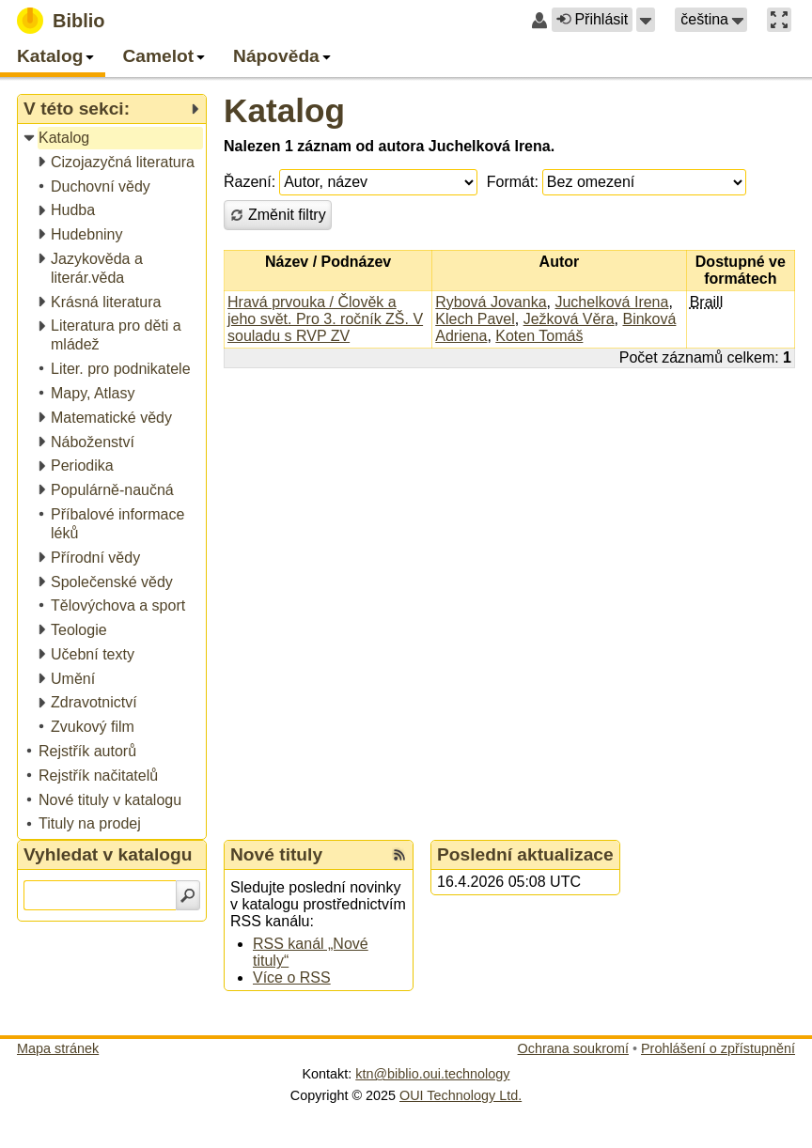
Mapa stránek (58, 1048)
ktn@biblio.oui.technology (432, 1073)
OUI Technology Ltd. (460, 1095)
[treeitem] (113, 138)
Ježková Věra (569, 319)
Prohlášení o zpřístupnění (718, 1048)
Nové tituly (276, 854)
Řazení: (249, 182)
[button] (645, 20)
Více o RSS (292, 977)
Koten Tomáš (539, 336)
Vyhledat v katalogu (108, 854)
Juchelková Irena (611, 302)
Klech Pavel (475, 319)
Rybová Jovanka (490, 302)
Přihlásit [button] (592, 19)
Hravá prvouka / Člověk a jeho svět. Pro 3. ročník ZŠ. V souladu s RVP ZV (325, 319)
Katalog (284, 110)
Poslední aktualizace (525, 854)
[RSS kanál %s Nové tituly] (399, 855)
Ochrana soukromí (573, 1048)
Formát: (513, 182)
